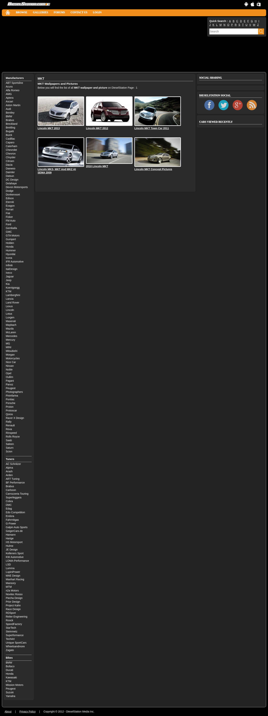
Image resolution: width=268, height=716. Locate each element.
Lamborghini (13, 295)
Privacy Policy (27, 711)
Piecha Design (14, 597)
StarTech (11, 627)
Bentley (10, 112)
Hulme (9, 545)
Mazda (10, 328)
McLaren (11, 332)
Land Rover (12, 302)
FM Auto (10, 220)
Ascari (9, 101)
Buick (9, 134)
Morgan (10, 354)
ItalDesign (11, 269)
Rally (9, 421)
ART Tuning (12, 478)
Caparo (10, 142)
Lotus (9, 313)
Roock (9, 620)
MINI (8, 347)
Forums (59, 12)
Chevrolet (11, 149)
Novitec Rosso (14, 594)
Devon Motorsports (17, 187)
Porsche (10, 403)
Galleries (40, 12)
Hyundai (10, 254)
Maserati (11, 321)
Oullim (9, 376)
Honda (9, 246)
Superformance (15, 635)
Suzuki (10, 692)
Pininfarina (12, 395)
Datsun (10, 175)
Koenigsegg (13, 287)
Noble (9, 369)
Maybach (11, 324)
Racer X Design (15, 417)
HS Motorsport (14, 542)
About (8, 711)
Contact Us (79, 12)
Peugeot (10, 388)
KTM (8, 291)
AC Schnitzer (13, 463)
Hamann (11, 534)
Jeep (8, 280)
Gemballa (11, 228)
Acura (9, 86)
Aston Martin (13, 105)
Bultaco (10, 666)
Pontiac (10, 399)
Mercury (10, 339)
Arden (9, 475)
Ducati (9, 670)
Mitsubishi (11, 350)
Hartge (10, 538)
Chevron (11, 153)
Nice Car (11, 362)
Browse (21, 12)
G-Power (11, 523)
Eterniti (10, 202)
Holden (10, 242)
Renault (10, 425)
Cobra (9, 501)
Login (97, 12)
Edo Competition (15, 512)
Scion (9, 451)
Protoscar (11, 410)
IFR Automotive (15, 261)
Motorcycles (13, 358)
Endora (10, 516)
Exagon (10, 205)
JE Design (12, 549)
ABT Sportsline (14, 82)
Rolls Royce (13, 436)
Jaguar (10, 276)
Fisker (9, 216)
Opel (8, 373)
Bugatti (10, 131)
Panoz (9, 384)
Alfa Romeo (12, 90)
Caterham (11, 146)
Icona (9, 257)
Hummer (11, 250)
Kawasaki (11, 677)
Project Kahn (13, 605)
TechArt (10, 638)
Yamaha (10, 696)
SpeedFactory (14, 624)
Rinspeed (11, 432)
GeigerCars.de (14, 530)
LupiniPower (13, 571)
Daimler (10, 172)
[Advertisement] (104, 44)
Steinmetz (11, 631)
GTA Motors (13, 235)
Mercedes (11, 336)
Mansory (11, 583)
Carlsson (11, 490)
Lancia (9, 298)
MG (8, 343)
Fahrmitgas (12, 519)
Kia (7, 283)
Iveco (9, 272)
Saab (9, 440)
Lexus (9, 306)
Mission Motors (14, 684)
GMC (9, 231)
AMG (9, 94)
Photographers (14, 391)
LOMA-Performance (17, 560)
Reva (9, 429)
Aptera (9, 97)
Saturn (9, 447)
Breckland (11, 123)
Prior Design (13, 601)
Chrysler (10, 157)
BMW (9, 116)
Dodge (9, 190)
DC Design (12, 179)
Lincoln (10, 309)
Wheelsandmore (15, 646)
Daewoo (10, 168)
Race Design (13, 609)
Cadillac (10, 138)
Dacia (9, 164)
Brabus (10, 120)
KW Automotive (15, 557)
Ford (8, 224)
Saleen (10, 444)
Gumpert (11, 239)
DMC (9, 504)
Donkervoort (13, 194)
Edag (9, 508)
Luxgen (10, 317)
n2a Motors (12, 590)
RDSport (11, 612)
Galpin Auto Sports (17, 527)
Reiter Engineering (16, 616)
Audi (8, 108)
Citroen (10, 161)
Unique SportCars (16, 642)
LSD (8, 564)
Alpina (9, 467)
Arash (9, 471)
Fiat (8, 213)
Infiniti (9, 265)
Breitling (10, 127)
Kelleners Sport (15, 553)
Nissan (10, 365)
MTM (9, 586)
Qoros (9, 414)
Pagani (10, 380)
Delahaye (11, 183)
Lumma (10, 568)
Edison (10, 198)
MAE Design (13, 575)
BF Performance (15, 482)
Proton (9, 406)
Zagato (10, 650)
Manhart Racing (15, 579)
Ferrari (9, 209)
